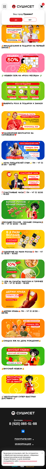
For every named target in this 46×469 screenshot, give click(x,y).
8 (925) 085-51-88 (23, 423)
